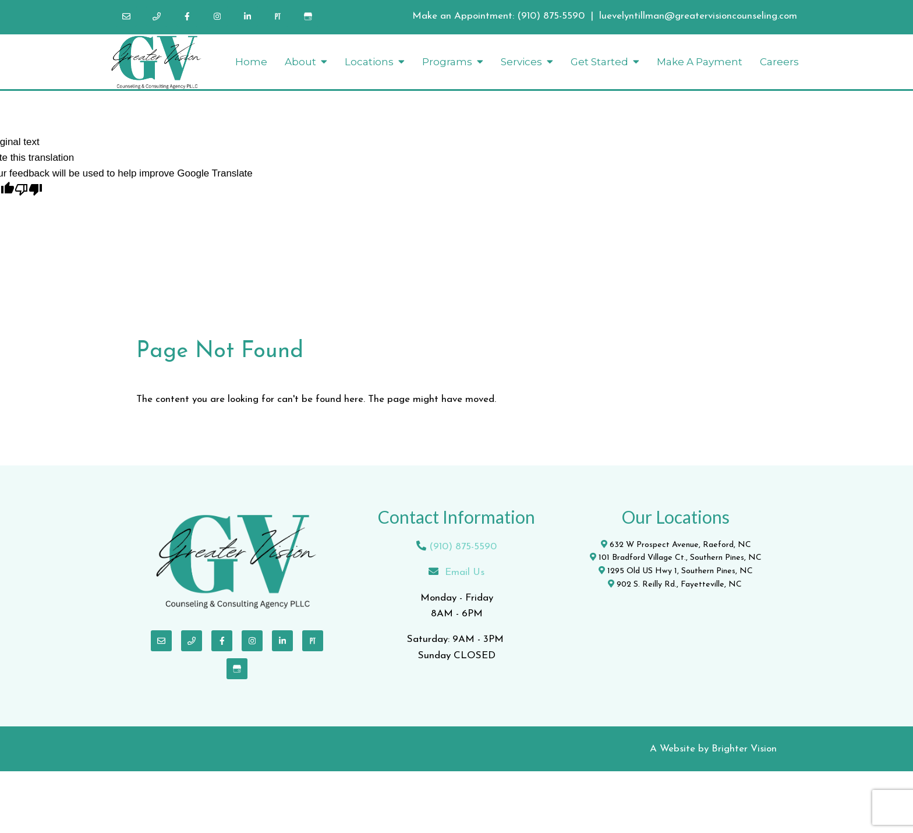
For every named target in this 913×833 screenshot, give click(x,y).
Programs (447, 62)
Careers (779, 62)
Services (521, 62)
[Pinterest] (277, 16)
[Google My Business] (308, 16)
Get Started (599, 62)
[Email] (126, 16)
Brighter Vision (744, 749)
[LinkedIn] (247, 16)
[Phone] (156, 16)
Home (251, 62)
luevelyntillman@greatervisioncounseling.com (698, 16)
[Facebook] (186, 16)
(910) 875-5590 (551, 16)
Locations (369, 62)
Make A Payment (699, 62)
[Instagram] (217, 16)
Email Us (464, 572)
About (300, 62)
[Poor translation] (29, 191)
